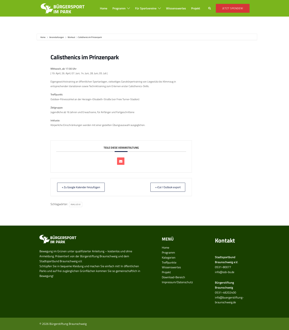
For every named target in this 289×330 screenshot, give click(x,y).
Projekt (195, 8)
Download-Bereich (173, 277)
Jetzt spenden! (232, 8)
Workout (71, 37)
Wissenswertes (176, 8)
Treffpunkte (169, 262)
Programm (119, 8)
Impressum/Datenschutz (177, 282)
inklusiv (76, 204)
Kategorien (168, 257)
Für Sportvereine (145, 8)
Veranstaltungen (56, 37)
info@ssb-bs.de (224, 272)
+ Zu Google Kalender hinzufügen (81, 187)
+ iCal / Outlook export (167, 187)
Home (103, 8)
